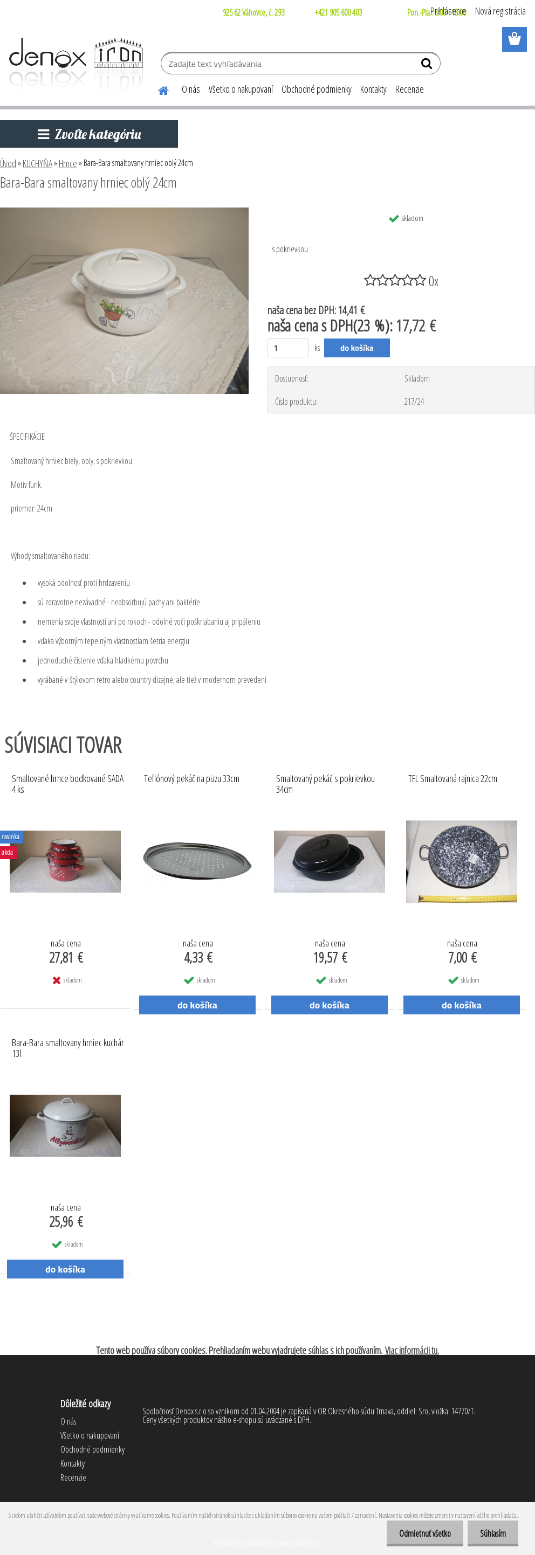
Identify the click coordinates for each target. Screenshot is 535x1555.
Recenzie (409, 88)
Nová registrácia (500, 10)
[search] (428, 65)
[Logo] (74, 65)
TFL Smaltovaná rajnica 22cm (452, 779)
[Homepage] (157, 89)
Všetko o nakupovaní (241, 88)
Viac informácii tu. (412, 1350)
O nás (191, 88)
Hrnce (68, 163)
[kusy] (288, 347)
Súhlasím (492, 1533)
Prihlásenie (448, 10)
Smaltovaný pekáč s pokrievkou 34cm (325, 784)
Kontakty (373, 88)
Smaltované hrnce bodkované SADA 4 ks (68, 784)
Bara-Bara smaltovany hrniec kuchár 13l (68, 1048)
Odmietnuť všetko (422, 1533)
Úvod (8, 163)
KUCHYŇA (37, 163)
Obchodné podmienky (317, 88)
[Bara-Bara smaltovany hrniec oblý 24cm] (124, 212)
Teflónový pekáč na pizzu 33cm (191, 779)
